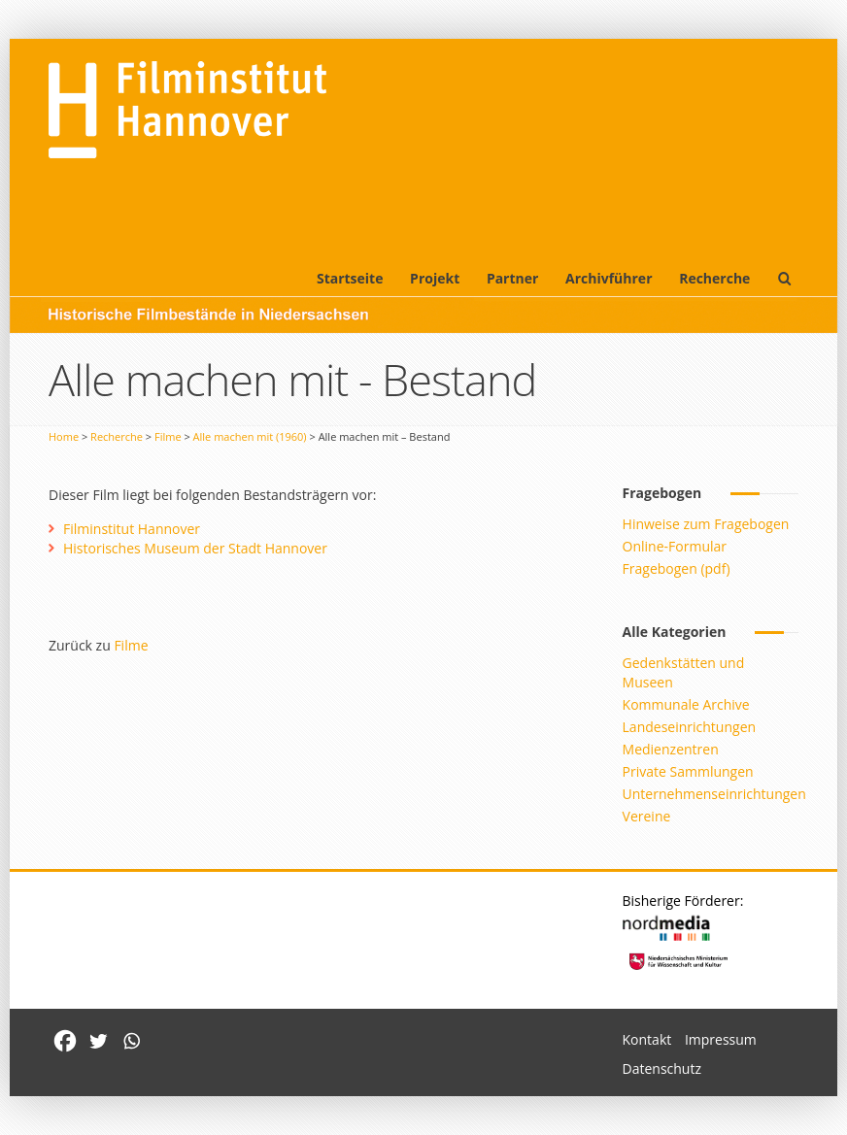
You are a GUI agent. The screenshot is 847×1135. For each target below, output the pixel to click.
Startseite (350, 278)
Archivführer (608, 278)
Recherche (714, 278)
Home (64, 436)
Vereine (647, 816)
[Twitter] (98, 1040)
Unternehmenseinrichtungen (714, 793)
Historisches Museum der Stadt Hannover (195, 548)
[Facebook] (65, 1040)
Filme (168, 436)
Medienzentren (671, 749)
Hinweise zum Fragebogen (706, 524)
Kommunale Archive (686, 704)
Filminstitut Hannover (131, 528)
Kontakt (647, 1039)
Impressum (721, 1039)
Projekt (434, 278)
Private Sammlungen (688, 771)
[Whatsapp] (131, 1040)
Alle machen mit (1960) (250, 436)
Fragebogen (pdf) (676, 568)
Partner (513, 278)
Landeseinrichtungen (690, 727)
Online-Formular (675, 546)
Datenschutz (662, 1068)
